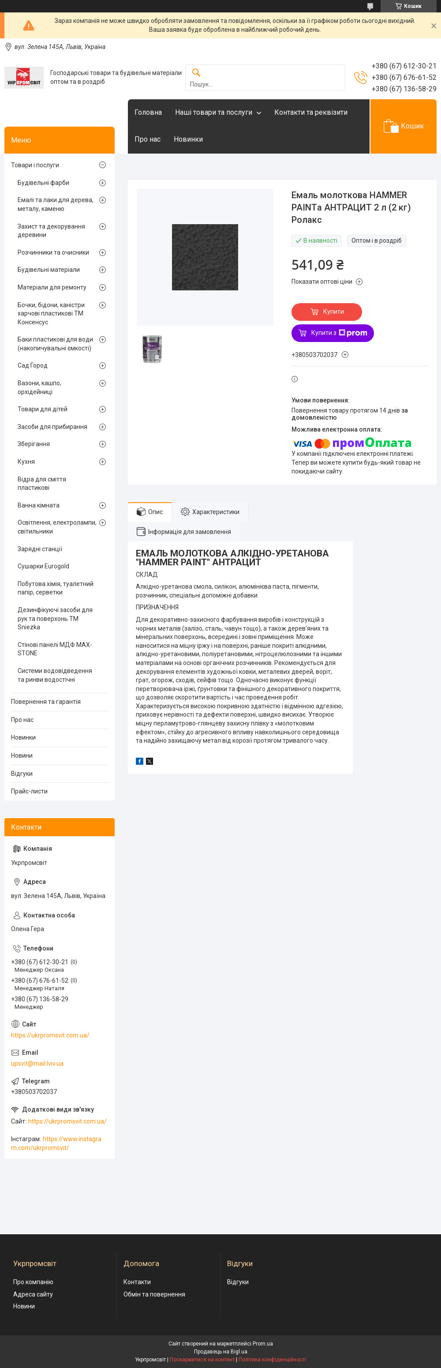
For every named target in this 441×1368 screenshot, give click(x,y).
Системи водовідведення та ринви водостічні (55, 675)
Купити (333, 311)
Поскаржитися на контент (202, 1360)
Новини (22, 755)
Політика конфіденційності (272, 1360)
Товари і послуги (35, 165)
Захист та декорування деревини (51, 231)
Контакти (137, 1281)
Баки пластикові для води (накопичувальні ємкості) (55, 344)
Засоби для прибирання (52, 426)
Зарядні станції (40, 548)
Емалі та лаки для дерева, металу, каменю (55, 204)
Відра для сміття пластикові (42, 484)
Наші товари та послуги (213, 112)
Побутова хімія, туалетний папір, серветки (55, 588)
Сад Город (33, 365)
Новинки (188, 139)
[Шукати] (196, 73)
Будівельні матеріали (49, 269)
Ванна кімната (39, 505)
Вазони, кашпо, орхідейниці (39, 387)
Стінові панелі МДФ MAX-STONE (55, 649)
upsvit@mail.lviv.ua (37, 1063)
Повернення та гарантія (46, 701)
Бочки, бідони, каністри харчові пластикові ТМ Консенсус (51, 313)
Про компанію (33, 1281)
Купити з (339, 333)
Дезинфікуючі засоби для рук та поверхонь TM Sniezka (55, 618)
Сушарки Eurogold (43, 566)
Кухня (26, 461)
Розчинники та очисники (53, 252)
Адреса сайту (33, 1294)
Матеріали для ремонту (52, 287)
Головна (148, 112)
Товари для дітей (42, 409)
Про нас (148, 139)
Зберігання (34, 443)
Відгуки (22, 773)
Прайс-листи (29, 791)
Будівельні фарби (43, 182)
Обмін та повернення (154, 1294)
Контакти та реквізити (311, 112)
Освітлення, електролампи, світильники (57, 527)
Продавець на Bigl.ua (220, 1352)
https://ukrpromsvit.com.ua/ (50, 1035)
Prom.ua (263, 1344)
